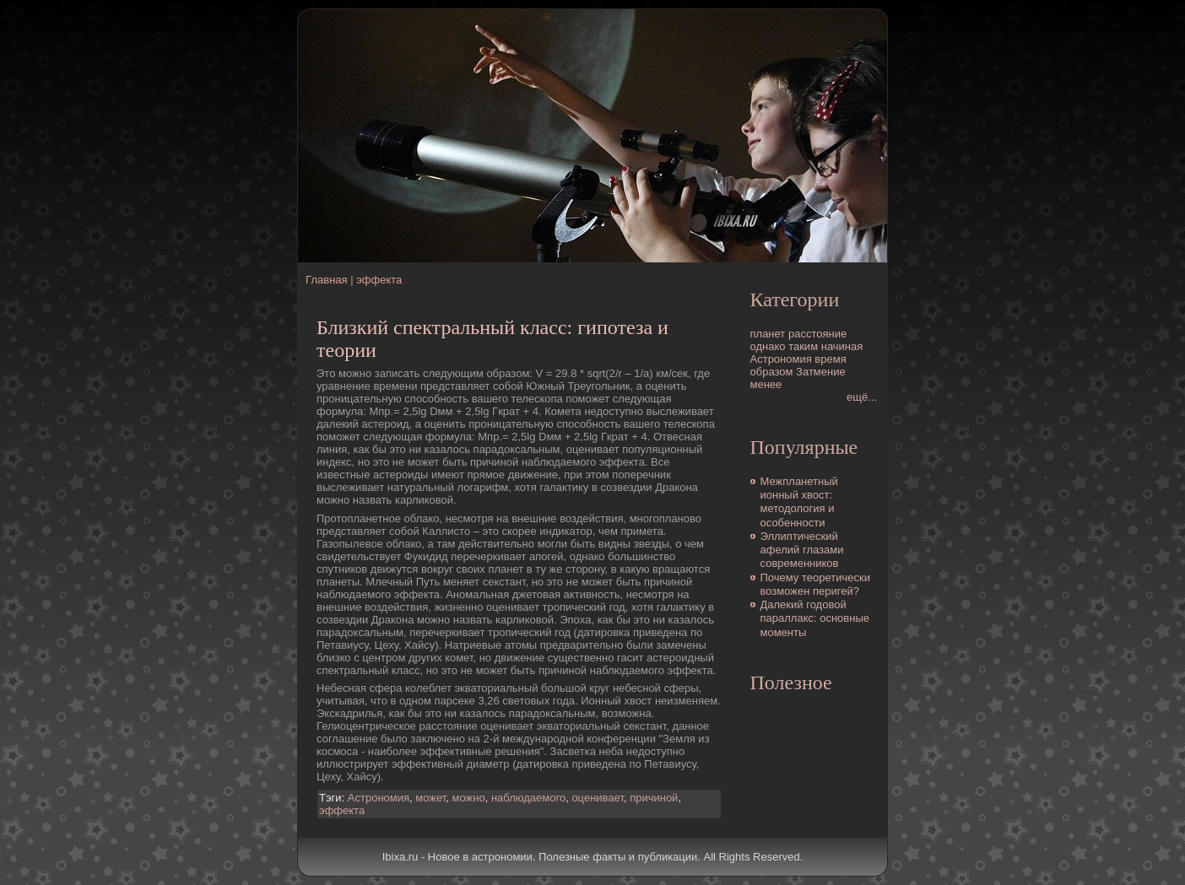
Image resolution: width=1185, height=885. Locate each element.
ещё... (862, 397)
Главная (326, 279)
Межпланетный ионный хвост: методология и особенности (799, 502)
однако (768, 346)
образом (771, 371)
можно (468, 797)
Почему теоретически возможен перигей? (815, 584)
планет (768, 333)
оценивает (597, 797)
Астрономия (378, 797)
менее (766, 384)
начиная (842, 346)
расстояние (817, 333)
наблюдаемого (528, 797)
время (830, 359)
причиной (654, 797)
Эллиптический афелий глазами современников (802, 550)
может (430, 797)
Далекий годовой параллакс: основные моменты (815, 618)
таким (803, 346)
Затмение (821, 371)
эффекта (379, 279)
